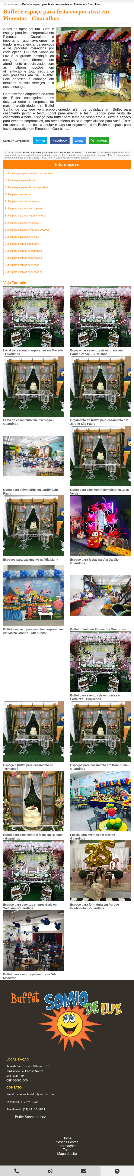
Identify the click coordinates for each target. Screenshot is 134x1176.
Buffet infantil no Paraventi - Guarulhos (98, 629)
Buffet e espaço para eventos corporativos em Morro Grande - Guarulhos (33, 631)
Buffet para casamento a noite (22, 222)
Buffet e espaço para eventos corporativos (29, 173)
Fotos (67, 1150)
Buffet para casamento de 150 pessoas (27, 229)
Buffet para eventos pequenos (22, 265)
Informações (67, 164)
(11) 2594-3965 (28, 1101)
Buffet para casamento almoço (22, 201)
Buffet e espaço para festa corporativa (26, 187)
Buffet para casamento (18, 194)
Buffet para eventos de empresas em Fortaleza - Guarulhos (96, 697)
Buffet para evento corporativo (22, 243)
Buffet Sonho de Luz (30, 1117)
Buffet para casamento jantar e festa (25, 215)
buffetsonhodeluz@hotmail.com (35, 1094)
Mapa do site (67, 1153)
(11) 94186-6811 (34, 1109)
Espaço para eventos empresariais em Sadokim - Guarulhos (30, 906)
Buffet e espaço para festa (20, 180)
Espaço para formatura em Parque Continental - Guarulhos (94, 906)
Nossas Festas (67, 1142)
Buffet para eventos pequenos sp (23, 272)
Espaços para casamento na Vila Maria (30, 559)
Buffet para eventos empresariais (23, 257)
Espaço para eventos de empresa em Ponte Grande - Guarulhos (96, 352)
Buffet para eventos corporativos (23, 250)
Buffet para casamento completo (23, 208)
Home (67, 1138)
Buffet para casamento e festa (22, 236)
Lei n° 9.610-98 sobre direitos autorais (69, 157)
